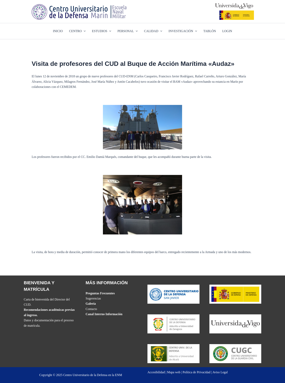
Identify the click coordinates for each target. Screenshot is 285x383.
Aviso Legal (220, 372)
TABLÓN (209, 31)
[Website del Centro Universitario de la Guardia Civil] (235, 353)
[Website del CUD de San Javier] (173, 294)
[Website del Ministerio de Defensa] (235, 294)
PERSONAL (128, 31)
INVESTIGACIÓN (182, 31)
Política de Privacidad (196, 372)
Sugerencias (93, 298)
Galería (91, 303)
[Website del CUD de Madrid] (173, 353)
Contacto (91, 309)
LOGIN (227, 31)
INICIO (58, 31)
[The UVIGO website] (235, 323)
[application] (84, 31)
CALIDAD (153, 31)
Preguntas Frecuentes (100, 293)
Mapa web (173, 372)
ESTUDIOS (101, 31)
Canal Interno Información (104, 314)
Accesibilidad (156, 372)
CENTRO (77, 31)
